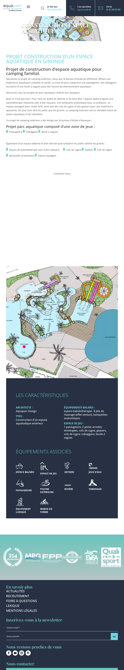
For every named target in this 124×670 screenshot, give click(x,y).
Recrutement (17, 596)
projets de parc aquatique (41, 92)
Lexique (12, 606)
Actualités (15, 591)
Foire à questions (21, 601)
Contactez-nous (62, 173)
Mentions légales (21, 611)
